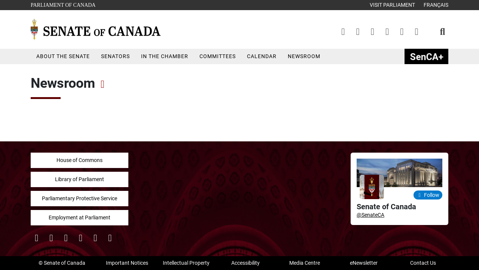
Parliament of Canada (62, 4)
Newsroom (304, 56)
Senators (115, 56)
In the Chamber (164, 56)
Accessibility (245, 263)
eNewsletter (364, 263)
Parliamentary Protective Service (79, 198)
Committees (217, 56)
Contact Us (423, 263)
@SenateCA (370, 215)
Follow (428, 195)
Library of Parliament (79, 179)
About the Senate (63, 56)
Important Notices (127, 263)
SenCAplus (426, 56)
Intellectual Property (186, 263)
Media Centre (304, 263)
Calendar (262, 56)
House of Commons (80, 160)
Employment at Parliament (79, 217)
